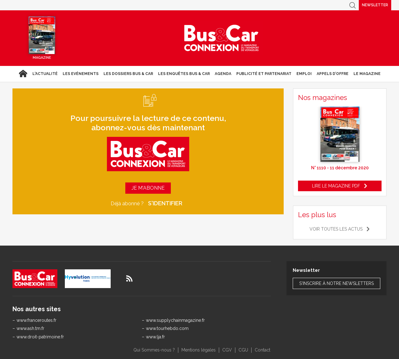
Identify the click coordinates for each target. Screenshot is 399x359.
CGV (227, 349)
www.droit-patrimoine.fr (40, 336)
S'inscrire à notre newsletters (336, 283)
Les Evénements (81, 74)
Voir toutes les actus (336, 229)
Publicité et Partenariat (263, 74)
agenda (223, 74)
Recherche (352, 5)
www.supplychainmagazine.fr (175, 320)
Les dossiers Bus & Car (128, 74)
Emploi (304, 74)
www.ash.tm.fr (30, 328)
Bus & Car (221, 38)
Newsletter (375, 5)
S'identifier (165, 203)
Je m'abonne (148, 188)
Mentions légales (198, 349)
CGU (243, 349)
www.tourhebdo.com (167, 328)
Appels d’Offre (333, 74)
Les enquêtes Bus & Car (184, 74)
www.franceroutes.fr (36, 320)
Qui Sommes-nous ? (154, 349)
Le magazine (367, 74)
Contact (262, 349)
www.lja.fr (155, 336)
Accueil (23, 74)
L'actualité (45, 74)
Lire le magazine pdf (336, 185)
